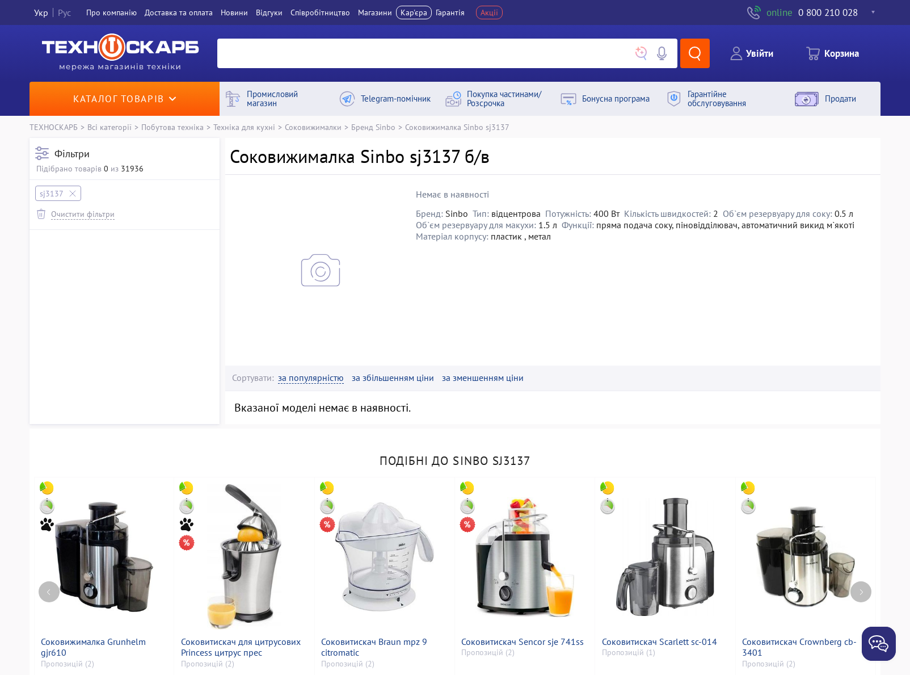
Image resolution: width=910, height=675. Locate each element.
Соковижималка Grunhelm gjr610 (93, 647)
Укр (41, 12)
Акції (489, 12)
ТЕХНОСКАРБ (54, 126)
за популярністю (311, 377)
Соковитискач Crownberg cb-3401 (799, 647)
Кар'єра (414, 12)
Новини (234, 12)
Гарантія (450, 12)
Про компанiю (111, 12)
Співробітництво (320, 12)
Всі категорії (109, 126)
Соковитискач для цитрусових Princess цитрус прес (241, 647)
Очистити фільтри (83, 213)
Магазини (375, 12)
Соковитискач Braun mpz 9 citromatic (374, 647)
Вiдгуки (269, 12)
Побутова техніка (172, 126)
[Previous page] (49, 591)
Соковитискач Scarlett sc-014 (659, 641)
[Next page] (860, 591)
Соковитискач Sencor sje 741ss (522, 641)
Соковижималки (313, 126)
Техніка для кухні (244, 126)
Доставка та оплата (179, 12)
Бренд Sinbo (373, 126)
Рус (64, 12)
